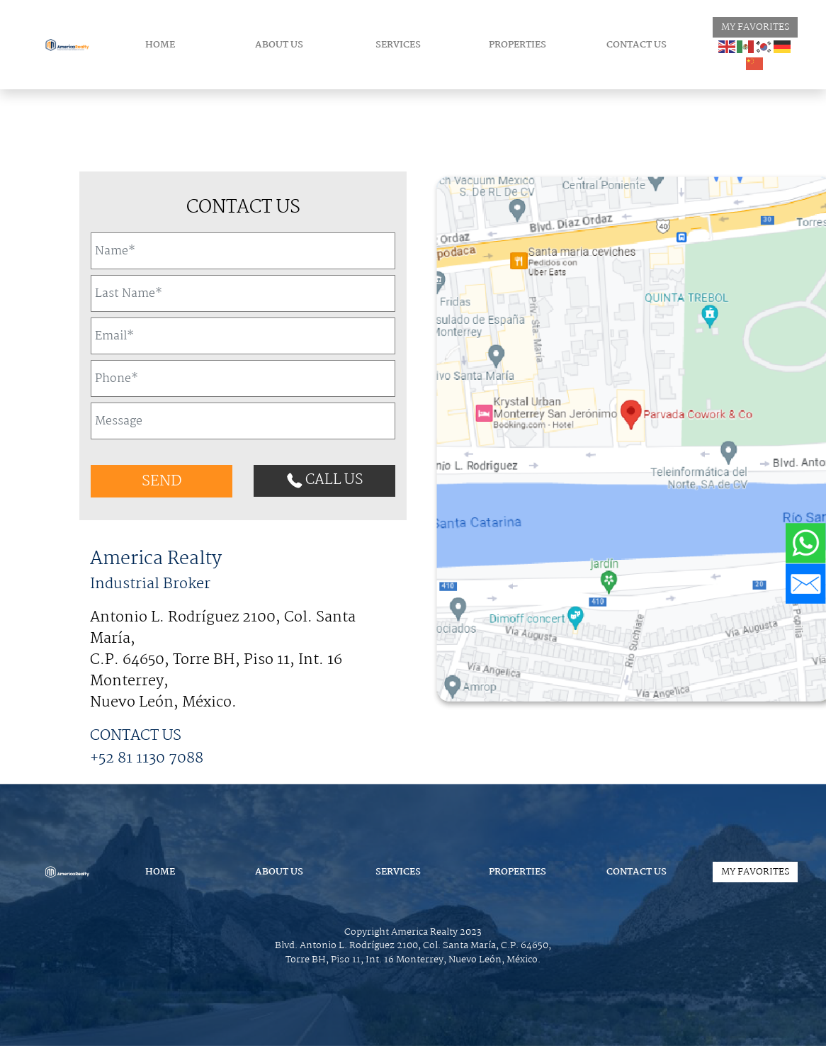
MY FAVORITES (755, 27)
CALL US (325, 480)
